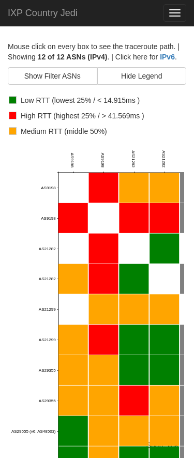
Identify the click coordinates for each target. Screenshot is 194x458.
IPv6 (167, 57)
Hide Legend (141, 76)
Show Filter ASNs (52, 76)
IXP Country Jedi (43, 13)
